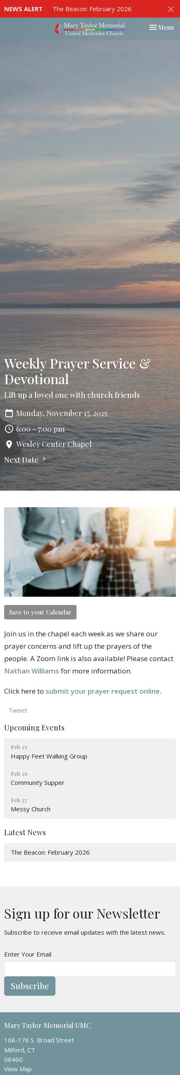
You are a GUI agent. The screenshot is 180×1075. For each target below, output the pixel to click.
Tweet (17, 710)
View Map (18, 1069)
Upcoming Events (34, 727)
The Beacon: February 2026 (92, 9)
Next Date (26, 460)
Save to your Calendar (40, 612)
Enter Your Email (27, 954)
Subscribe (30, 985)
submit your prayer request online (103, 691)
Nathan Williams (31, 671)
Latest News (25, 832)
